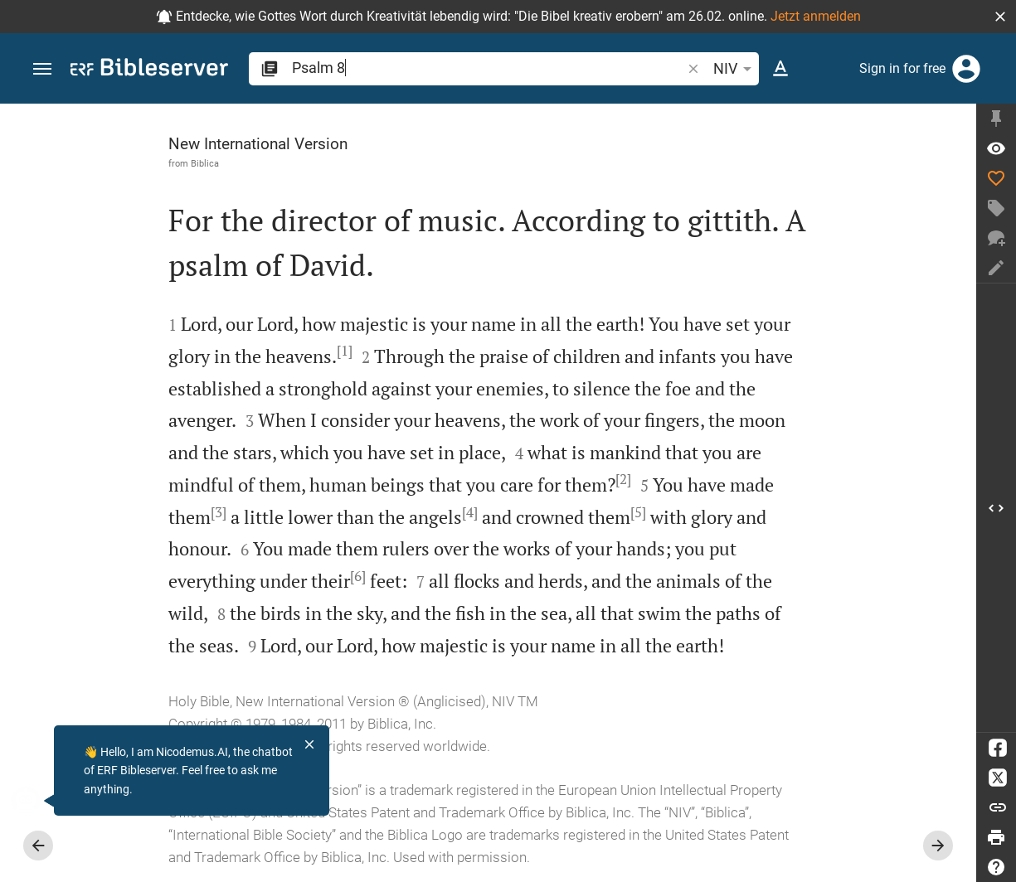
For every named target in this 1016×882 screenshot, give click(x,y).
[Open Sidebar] (996, 508)
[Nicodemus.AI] (38, 801)
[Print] (996, 837)
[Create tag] (996, 208)
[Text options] (780, 68)
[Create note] (996, 268)
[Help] (996, 867)
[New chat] (996, 238)
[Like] (996, 178)
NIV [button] (735, 69)
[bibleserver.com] (149, 70)
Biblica (205, 163)
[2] (623, 479)
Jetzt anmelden (816, 16)
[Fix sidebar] (996, 118)
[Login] (966, 68)
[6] (358, 576)
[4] (470, 512)
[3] (218, 512)
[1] (344, 351)
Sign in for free (902, 68)
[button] (1000, 16)
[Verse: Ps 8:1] (996, 148)
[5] (638, 512)
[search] (488, 67)
